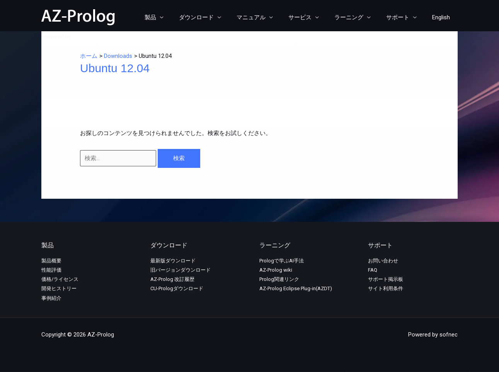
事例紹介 (51, 298)
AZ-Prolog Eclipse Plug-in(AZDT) (295, 288)
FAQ (372, 270)
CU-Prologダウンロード (176, 288)
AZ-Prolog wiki (275, 270)
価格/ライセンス (59, 279)
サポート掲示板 (385, 279)
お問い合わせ (383, 261)
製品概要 (51, 261)
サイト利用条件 (385, 288)
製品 (175, 17)
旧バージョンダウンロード (180, 270)
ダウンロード (217, 17)
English (443, 17)
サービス (313, 17)
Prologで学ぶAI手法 (281, 261)
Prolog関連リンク (279, 279)
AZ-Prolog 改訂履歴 (172, 279)
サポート (403, 17)
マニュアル (268, 17)
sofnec (82, 36)
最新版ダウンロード (173, 261)
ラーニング (358, 17)
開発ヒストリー (59, 288)
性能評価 (51, 270)
